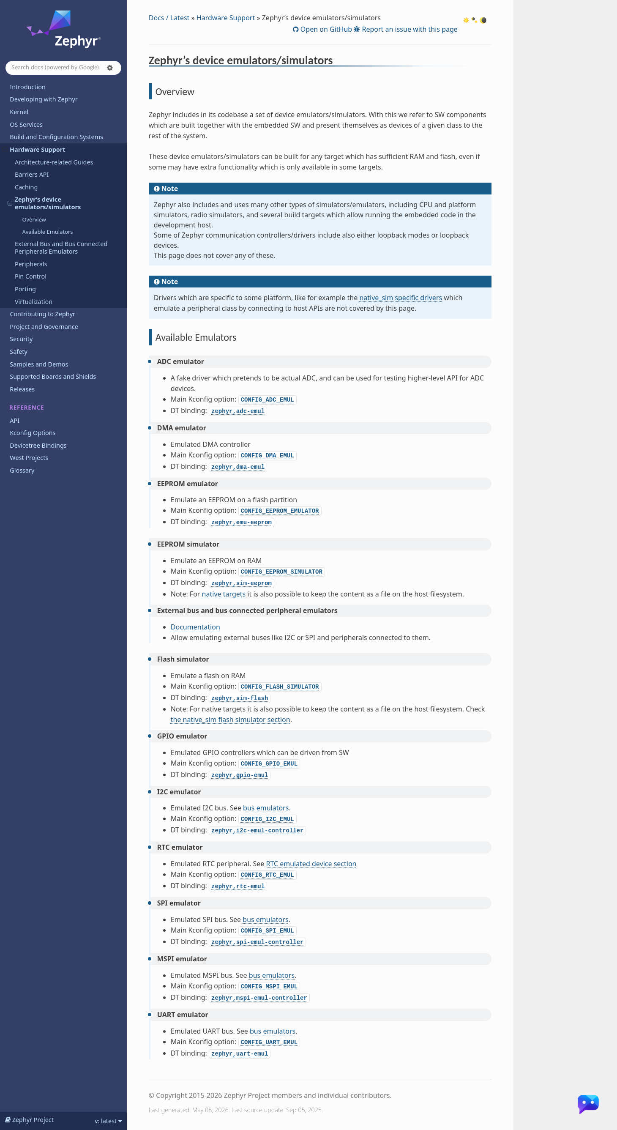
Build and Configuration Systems (56, 137)
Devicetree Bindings (38, 445)
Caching (26, 187)
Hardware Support (34, 149)
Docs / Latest (169, 17)
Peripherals (31, 264)
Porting (25, 289)
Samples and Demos (39, 364)
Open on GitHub (325, 29)
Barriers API (32, 174)
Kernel (19, 112)
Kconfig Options (32, 433)
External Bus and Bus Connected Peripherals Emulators (61, 247)
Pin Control (30, 276)
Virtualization (33, 302)
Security (21, 339)
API (14, 420)
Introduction (28, 87)
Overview (34, 219)
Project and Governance (44, 327)
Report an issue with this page (409, 29)
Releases (22, 389)
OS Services (26, 124)
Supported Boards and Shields (53, 376)
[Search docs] (63, 68)
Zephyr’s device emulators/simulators (44, 203)
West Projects (29, 458)
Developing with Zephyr (43, 99)
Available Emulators (47, 231)
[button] (110, 67)
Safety (18, 351)
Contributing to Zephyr (42, 314)
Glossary (22, 470)
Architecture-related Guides (54, 162)
